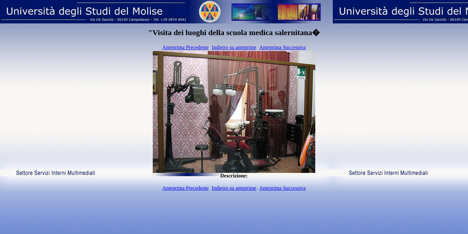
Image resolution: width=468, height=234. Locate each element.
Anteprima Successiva (282, 47)
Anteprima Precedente (185, 47)
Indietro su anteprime (234, 47)
